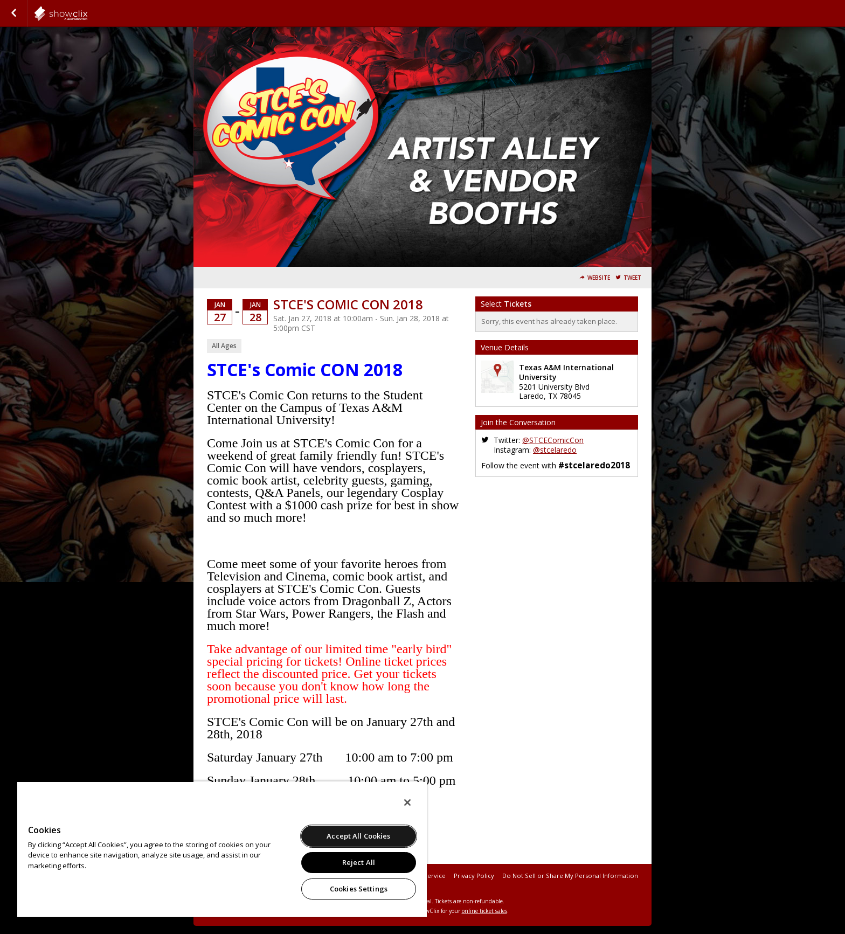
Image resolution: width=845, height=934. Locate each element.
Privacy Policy (474, 875)
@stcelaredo (555, 450)
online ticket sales (484, 911)
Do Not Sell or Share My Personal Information (570, 875)
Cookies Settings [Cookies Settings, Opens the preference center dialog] (358, 889)
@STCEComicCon (553, 440)
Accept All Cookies (358, 836)
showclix (87, 13)
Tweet (632, 277)
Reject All (358, 862)
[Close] (407, 802)
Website (598, 277)
